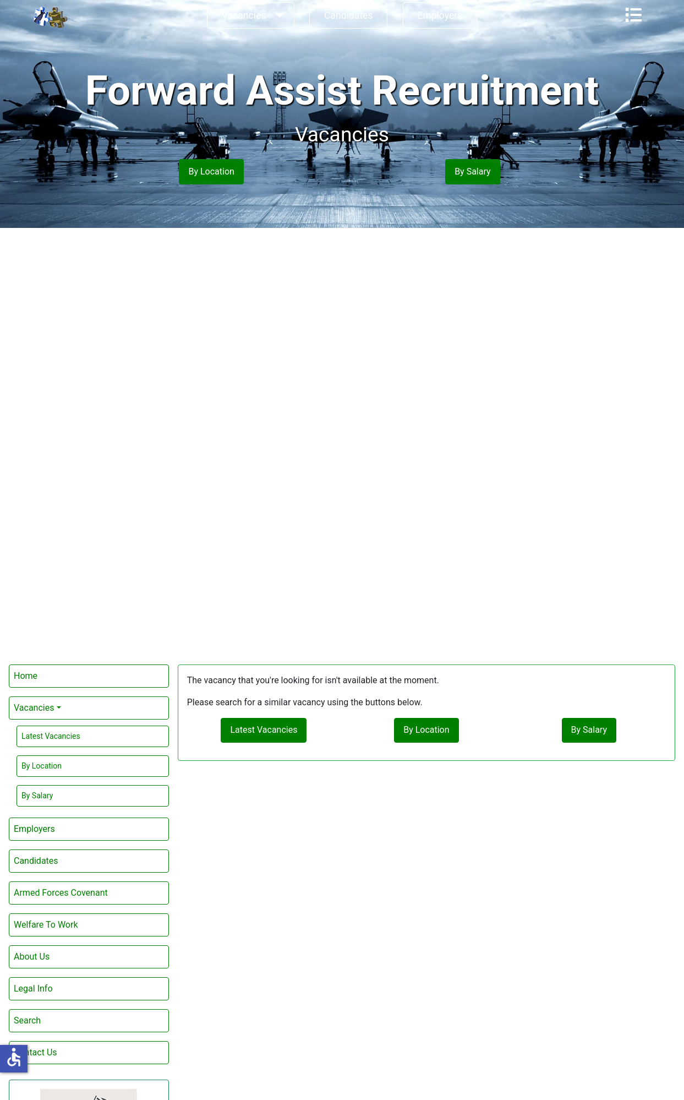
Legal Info (33, 988)
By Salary (37, 795)
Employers (439, 15)
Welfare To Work (46, 924)
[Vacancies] (277, 15)
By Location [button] (211, 171)
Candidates (348, 15)
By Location (41, 765)
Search (27, 1020)
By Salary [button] (472, 171)
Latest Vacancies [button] (263, 730)
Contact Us (35, 1052)
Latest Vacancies (50, 736)
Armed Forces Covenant (61, 892)
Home (25, 676)
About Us (32, 956)
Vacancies (244, 15)
